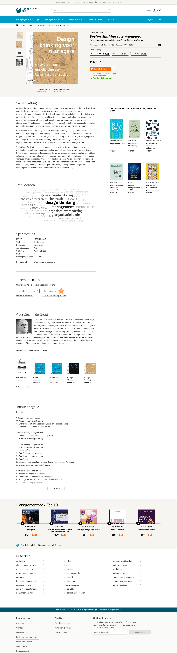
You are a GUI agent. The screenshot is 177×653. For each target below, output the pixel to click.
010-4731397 (156, 19)
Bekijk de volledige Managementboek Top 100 (41, 545)
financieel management (30, 581)
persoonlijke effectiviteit (127, 561)
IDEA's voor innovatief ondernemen (38, 380)
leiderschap (78, 565)
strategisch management (127, 577)
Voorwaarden (21, 632)
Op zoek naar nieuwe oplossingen (151, 146)
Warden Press (40, 251)
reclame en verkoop (127, 573)
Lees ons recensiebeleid (24, 296)
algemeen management (30, 565)
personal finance (78, 589)
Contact (19, 628)
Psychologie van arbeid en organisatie (116, 187)
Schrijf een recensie (27, 291)
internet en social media (30, 589)
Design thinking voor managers (59, 25)
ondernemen (78, 581)
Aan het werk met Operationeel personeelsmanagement (156, 187)
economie (30, 577)
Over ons (20, 623)
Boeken (23, 25)
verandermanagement (127, 581)
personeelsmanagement (78, 593)
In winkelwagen (100, 69)
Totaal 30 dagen (42, 91)
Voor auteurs (21, 646)
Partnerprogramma (63, 628)
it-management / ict (30, 593)
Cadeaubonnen (61, 632)
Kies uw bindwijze (96, 50)
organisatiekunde (78, 585)
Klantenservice (23, 618)
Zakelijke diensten (62, 623)
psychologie (127, 569)
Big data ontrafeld (117, 144)
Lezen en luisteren (24, 642)
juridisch (78, 561)
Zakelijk (58, 618)
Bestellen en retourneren (27, 637)
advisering (30, 561)
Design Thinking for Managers (72, 380)
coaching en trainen (30, 569)
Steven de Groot (96, 33)
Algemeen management (37, 25)
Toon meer (55, 488)
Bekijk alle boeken (23, 387)
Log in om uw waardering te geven (54, 296)
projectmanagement (127, 565)
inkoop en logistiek (30, 585)
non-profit (78, 577)
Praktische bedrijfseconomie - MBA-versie (135, 187)
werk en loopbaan (127, 585)
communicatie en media (30, 573)
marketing (78, 569)
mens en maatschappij (78, 573)
